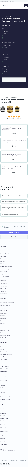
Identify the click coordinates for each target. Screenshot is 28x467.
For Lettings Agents (5, 335)
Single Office (3, 310)
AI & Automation (4, 276)
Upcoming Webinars (5, 351)
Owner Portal (3, 293)
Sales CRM (3, 256)
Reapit (2, 435)
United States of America (6, 447)
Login (1, 388)
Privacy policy (5, 460)
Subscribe (2, 385)
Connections (3, 271)
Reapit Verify (3, 371)
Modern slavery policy (14, 460)
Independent (3, 318)
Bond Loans (3, 288)
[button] (26, 5)
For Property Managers (6, 332)
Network (2, 323)
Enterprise (3, 315)
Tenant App (3, 291)
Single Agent (3, 308)
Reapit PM (3, 415)
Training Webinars (4, 366)
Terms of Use (23, 460)
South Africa (3, 444)
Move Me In (3, 421)
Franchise (2, 320)
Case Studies (3, 356)
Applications (3, 283)
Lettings (2, 261)
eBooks (2, 349)
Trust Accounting (4, 269)
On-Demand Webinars (6, 354)
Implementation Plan (5, 396)
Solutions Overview (5, 305)
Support (2, 402)
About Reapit (3, 380)
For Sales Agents (4, 330)
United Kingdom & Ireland (6, 442)
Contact (2, 382)
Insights (2, 274)
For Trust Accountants (5, 337)
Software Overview (5, 253)
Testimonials (3, 359)
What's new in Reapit (5, 369)
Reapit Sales (3, 413)
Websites (2, 264)
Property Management (6, 259)
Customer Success (5, 399)
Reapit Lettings (4, 418)
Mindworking (3, 428)
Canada (2, 449)
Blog (1, 346)
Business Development (6, 266)
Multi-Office (3, 313)
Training (2, 404)
